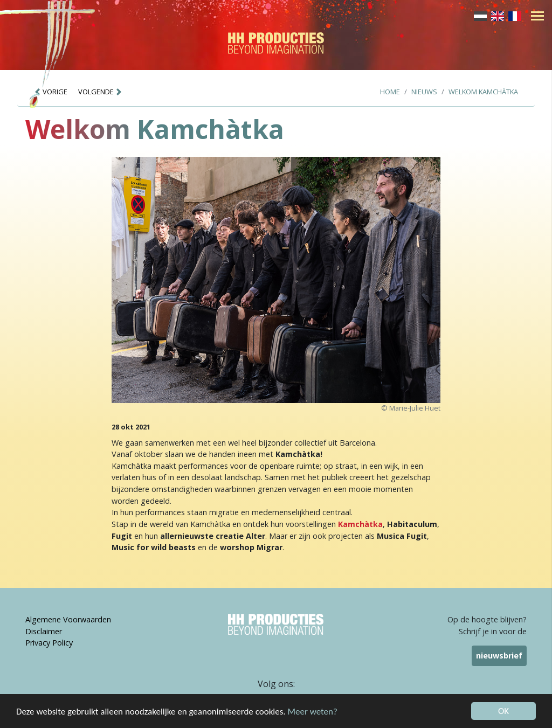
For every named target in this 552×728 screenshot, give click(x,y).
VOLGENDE (100, 91)
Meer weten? (312, 712)
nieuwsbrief (499, 655)
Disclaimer (43, 631)
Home (390, 91)
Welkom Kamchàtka (483, 91)
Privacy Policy (49, 642)
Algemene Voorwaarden (68, 619)
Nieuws (424, 91)
